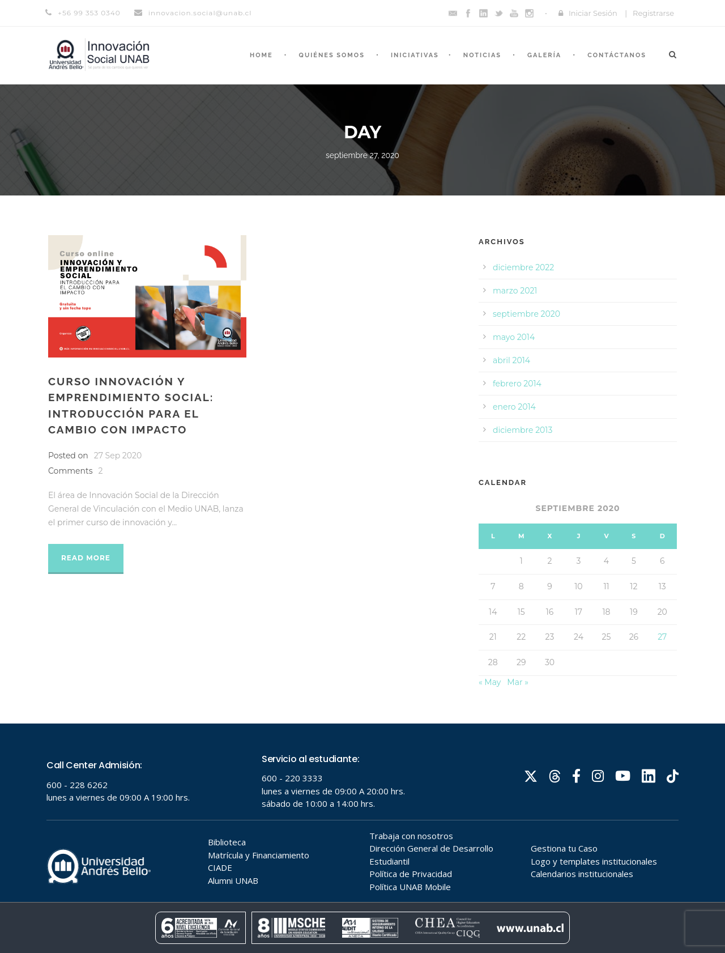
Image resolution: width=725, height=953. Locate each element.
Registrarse (653, 13)
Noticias (482, 55)
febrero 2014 (517, 383)
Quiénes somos (332, 55)
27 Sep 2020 (118, 455)
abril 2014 (511, 360)
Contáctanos (616, 55)
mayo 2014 (514, 337)
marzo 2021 (515, 291)
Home (261, 55)
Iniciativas (415, 55)
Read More (85, 558)
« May (490, 682)
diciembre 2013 (522, 430)
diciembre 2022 (523, 267)
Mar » (517, 682)
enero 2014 (514, 407)
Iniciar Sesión (593, 13)
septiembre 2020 (526, 314)
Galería (544, 55)
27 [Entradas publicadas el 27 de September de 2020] (662, 637)
